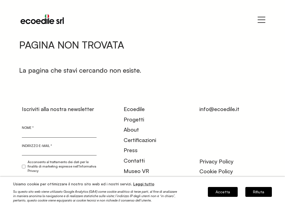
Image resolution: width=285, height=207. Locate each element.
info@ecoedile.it (219, 109)
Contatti (134, 160)
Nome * (28, 128)
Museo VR (136, 171)
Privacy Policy (216, 161)
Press (131, 150)
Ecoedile (134, 109)
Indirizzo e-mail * (37, 146)
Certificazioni (140, 140)
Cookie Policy (216, 171)
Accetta (223, 191)
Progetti (134, 119)
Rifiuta (258, 191)
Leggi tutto (143, 184)
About (131, 129)
